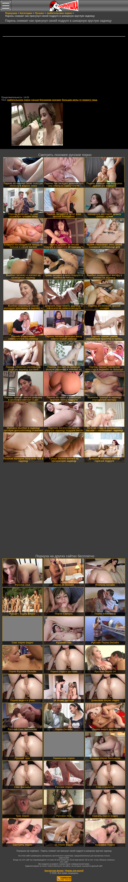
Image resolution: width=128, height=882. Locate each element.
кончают (56, 100)
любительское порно (19, 100)
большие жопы (70, 100)
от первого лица (88, 100)
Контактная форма (54, 871)
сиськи (35, 100)
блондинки (45, 100)
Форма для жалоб (74, 871)
